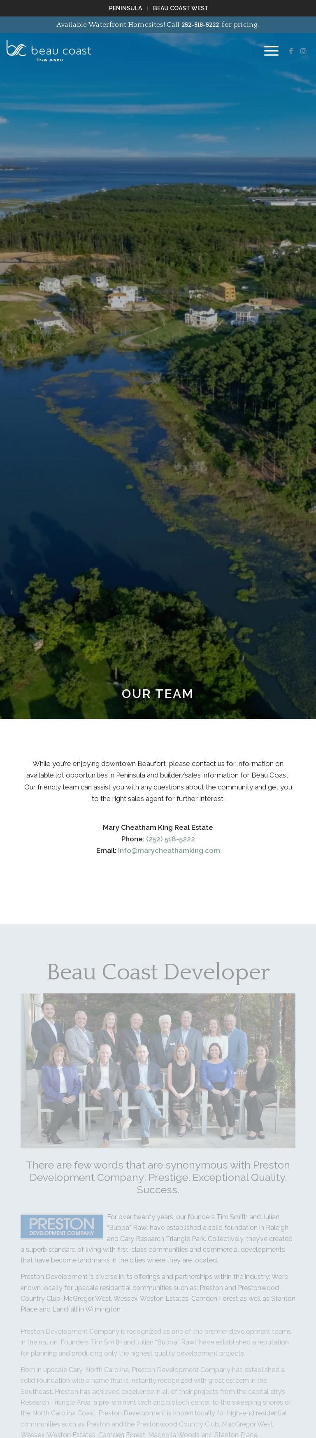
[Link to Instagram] (303, 51)
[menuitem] (126, 8)
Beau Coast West (181, 8)
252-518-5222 (200, 25)
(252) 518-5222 (170, 839)
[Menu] (267, 51)
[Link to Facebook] (291, 51)
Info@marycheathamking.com (169, 850)
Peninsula (125, 8)
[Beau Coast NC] (49, 47)
